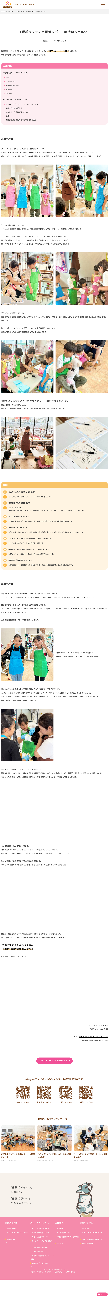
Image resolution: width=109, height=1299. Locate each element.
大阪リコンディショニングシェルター (93, 1037)
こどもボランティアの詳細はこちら (52, 1060)
